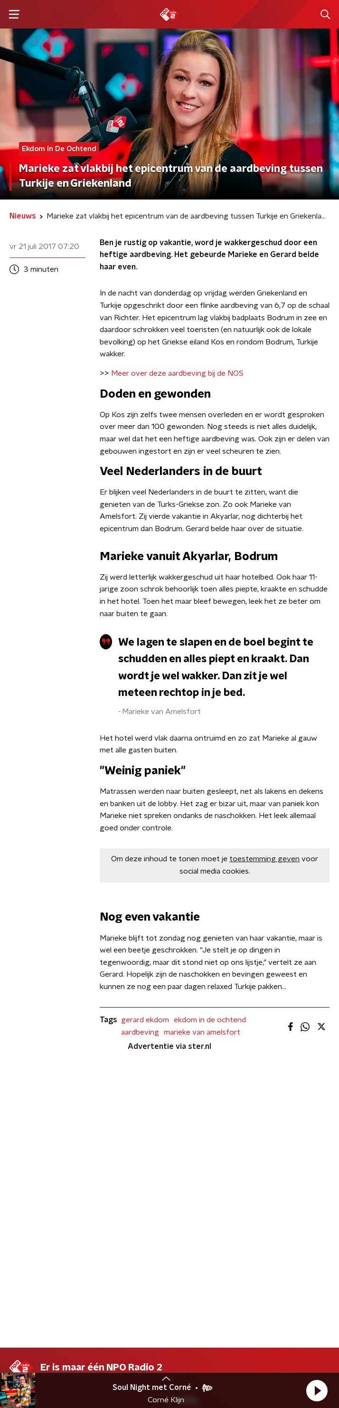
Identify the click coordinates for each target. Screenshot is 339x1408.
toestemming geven (264, 859)
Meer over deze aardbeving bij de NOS (177, 373)
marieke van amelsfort (202, 1032)
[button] (316, 1390)
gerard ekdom (145, 1020)
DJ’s (16, 1139)
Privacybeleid (121, 1333)
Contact (193, 1139)
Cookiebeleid (31, 1359)
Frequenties (30, 1177)
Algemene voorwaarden (51, 1333)
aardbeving (140, 1032)
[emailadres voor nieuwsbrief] (169, 1269)
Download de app (209, 1158)
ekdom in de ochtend (210, 1020)
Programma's (32, 1158)
